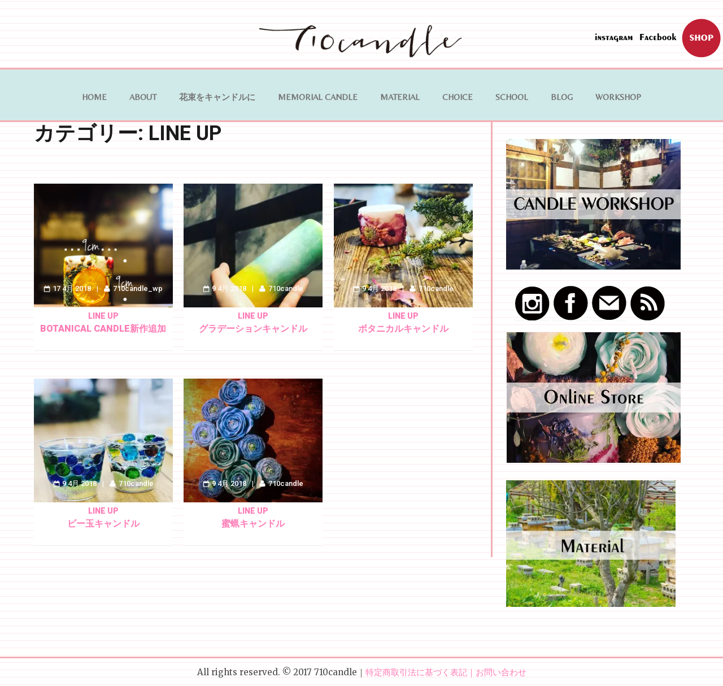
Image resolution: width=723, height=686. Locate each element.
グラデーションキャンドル (253, 328)
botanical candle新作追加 (103, 328)
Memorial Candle (318, 97)
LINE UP (103, 315)
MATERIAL (400, 97)
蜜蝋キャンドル (253, 523)
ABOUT (142, 97)
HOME (94, 97)
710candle (285, 288)
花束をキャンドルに (217, 97)
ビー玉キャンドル (103, 523)
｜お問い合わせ (496, 672)
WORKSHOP (618, 97)
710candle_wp (138, 288)
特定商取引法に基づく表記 (416, 672)
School (511, 97)
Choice (457, 97)
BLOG (562, 97)
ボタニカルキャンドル (403, 328)
